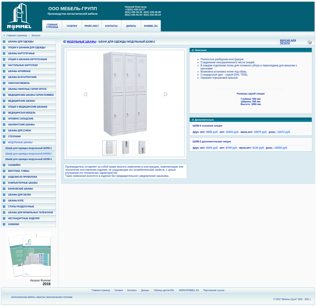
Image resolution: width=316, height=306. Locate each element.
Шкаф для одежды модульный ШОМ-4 (28, 159)
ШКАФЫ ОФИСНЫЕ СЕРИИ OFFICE (27, 89)
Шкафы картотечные (21, 53)
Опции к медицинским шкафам (27, 107)
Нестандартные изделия (24, 218)
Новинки (13, 224)
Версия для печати (288, 41)
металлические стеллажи (59, 297)
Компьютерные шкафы (23, 183)
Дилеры (131, 26)
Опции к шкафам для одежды (26, 47)
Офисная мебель (19, 83)
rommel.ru (151, 26)
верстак (41, 297)
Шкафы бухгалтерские (22, 77)
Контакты (111, 26)
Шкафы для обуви (19, 195)
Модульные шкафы (20, 142)
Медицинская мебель (22, 113)
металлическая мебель (23, 297)
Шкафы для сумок (19, 130)
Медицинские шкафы (21, 101)
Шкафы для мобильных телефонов (30, 212)
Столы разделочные (21, 206)
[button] (85, 94)
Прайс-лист (91, 26)
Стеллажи (14, 136)
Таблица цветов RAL (164, 290)
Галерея (72, 26)
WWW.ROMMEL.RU (189, 290)
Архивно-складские (20, 119)
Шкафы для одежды (21, 41)
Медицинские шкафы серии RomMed (31, 95)
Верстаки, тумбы (18, 171)
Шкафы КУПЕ (16, 200)
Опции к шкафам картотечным (27, 59)
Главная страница (52, 26)
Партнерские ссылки (213, 290)
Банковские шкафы (20, 189)
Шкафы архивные (19, 71)
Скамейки (14, 165)
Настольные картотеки (23, 65)
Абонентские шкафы (21, 124)
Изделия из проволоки (22, 177)
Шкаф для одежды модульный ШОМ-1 (28, 148)
